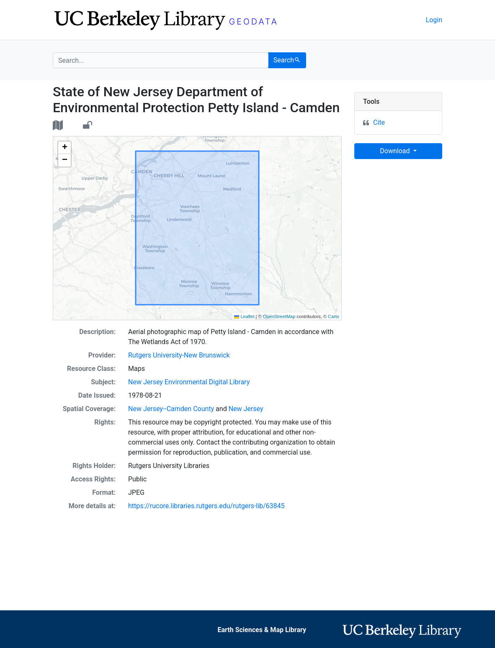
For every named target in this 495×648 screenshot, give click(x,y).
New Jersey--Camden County (171, 409)
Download (395, 151)
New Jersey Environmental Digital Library (189, 382)
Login (434, 20)
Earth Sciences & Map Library (262, 630)
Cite (379, 122)
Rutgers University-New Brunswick (179, 355)
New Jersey (246, 409)
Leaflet (244, 316)
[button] (64, 147)
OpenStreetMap (279, 316)
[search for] (160, 60)
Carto (333, 316)
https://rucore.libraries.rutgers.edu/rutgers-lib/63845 (206, 506)
